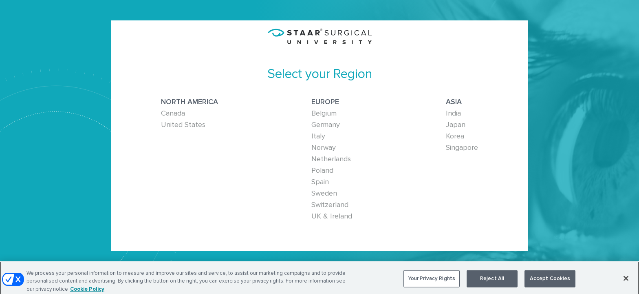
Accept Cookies (550, 279)
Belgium (324, 113)
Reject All (492, 279)
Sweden (324, 193)
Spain (320, 181)
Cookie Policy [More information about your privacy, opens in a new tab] (87, 290)
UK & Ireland (331, 216)
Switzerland (329, 204)
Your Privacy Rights (431, 279)
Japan (455, 124)
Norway (323, 147)
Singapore (462, 147)
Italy (318, 135)
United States (183, 124)
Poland (322, 170)
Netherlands (331, 158)
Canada (173, 113)
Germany (325, 124)
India (453, 113)
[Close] (626, 280)
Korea (455, 135)
